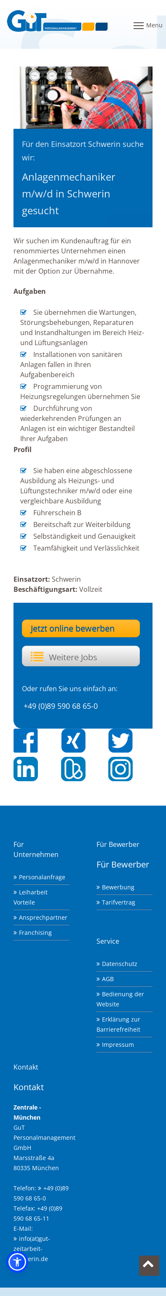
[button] (17, 1262)
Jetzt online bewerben (73, 628)
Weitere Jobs (73, 657)
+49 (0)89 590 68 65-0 (61, 706)
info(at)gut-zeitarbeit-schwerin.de (31, 1249)
